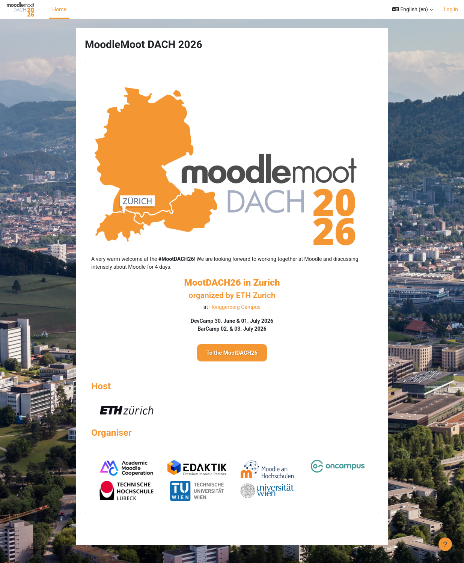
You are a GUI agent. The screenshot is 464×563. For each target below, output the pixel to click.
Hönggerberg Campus (235, 307)
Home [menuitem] (59, 9)
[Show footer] (445, 544)
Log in (451, 9)
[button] (412, 9)
